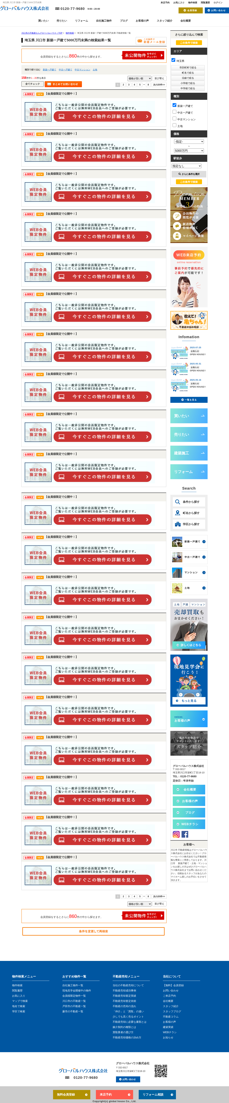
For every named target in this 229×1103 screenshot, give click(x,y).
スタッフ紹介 (164, 20)
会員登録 (192, 10)
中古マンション (82, 69)
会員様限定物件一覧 (74, 995)
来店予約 (165, 2)
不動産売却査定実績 (124, 995)
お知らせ (168, 1037)
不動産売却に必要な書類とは (130, 1021)
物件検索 (192, 2)
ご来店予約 (169, 995)
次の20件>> (159, 84)
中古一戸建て (65, 69)
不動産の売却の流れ (124, 1006)
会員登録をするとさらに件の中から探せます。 (102, 55)
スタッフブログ (172, 1011)
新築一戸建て (49, 69)
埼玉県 (177, 60)
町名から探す (191, 513)
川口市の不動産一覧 (74, 1000)
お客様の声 (142, 20)
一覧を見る (191, 400)
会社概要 (185, 20)
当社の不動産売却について (128, 985)
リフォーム (81, 20)
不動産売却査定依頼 (124, 1000)
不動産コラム (171, 1016)
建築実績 (168, 1027)
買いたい (43, 20)
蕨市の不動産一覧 (72, 1011)
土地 (95, 69)
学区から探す (191, 524)
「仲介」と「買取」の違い (128, 1011)
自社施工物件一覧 (72, 985)
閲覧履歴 (205, 2)
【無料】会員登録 (173, 985)
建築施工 (181, 453)
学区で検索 (18, 1011)
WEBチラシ (189, 824)
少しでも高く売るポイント (128, 1016)
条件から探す (191, 501)
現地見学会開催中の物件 (76, 990)
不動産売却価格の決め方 (127, 1037)
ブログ (124, 20)
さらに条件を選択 (189, 174)
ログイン (218, 2)
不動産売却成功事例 (124, 990)
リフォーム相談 (153, 1094)
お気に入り (179, 2)
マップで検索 (20, 1000)
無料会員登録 (66, 1094)
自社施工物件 (104, 20)
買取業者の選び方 (123, 1032)
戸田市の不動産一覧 (74, 1006)
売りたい (62, 20)
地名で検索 (18, 1006)
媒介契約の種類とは (124, 1027)
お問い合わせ (218, 10)
